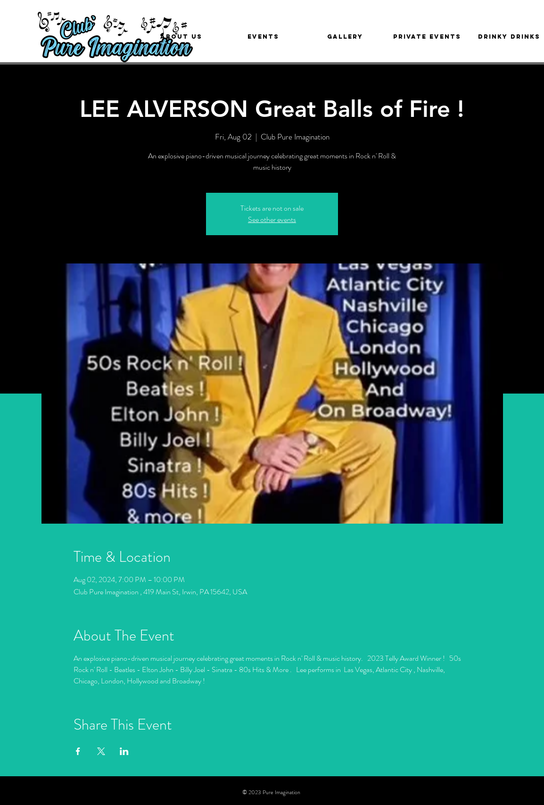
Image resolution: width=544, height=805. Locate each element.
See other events (272, 219)
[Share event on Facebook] (78, 751)
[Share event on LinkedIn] (124, 751)
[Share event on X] (101, 751)
